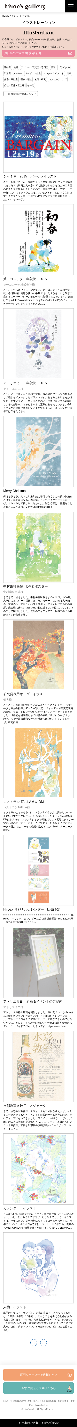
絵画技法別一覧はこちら (20, 93)
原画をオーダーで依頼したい (38, 1374)
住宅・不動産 (11, 79)
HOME (5, 16)
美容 (53, 67)
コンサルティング (58, 79)
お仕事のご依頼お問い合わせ (22, 53)
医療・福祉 (26, 79)
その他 (30, 85)
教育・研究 (40, 79)
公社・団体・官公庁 (14, 85)
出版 (69, 73)
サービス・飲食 (33, 73)
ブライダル (64, 67)
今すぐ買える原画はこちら (38, 1388)
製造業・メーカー (13, 73)
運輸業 (7, 67)
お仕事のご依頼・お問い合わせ (38, 1423)
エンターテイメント (54, 73)
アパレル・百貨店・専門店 (34, 67)
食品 (16, 67)
